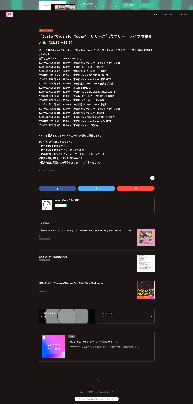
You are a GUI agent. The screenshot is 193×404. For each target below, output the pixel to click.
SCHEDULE (167, 15)
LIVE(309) (42, 170)
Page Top (96, 380)
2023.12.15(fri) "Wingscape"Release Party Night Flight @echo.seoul (71, 283)
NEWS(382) (50, 170)
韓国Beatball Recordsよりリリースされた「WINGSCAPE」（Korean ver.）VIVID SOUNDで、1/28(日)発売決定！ (91, 230)
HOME (156, 15)
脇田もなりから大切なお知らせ (53, 257)
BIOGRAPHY (182, 15)
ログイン (146, 5)
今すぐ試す (129, 5)
